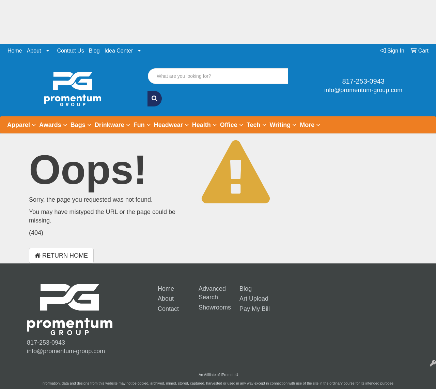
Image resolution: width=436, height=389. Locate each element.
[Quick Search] (218, 76)
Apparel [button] (18, 124)
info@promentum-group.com (363, 90)
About (34, 51)
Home (14, 51)
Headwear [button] (168, 124)
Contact (168, 308)
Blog (94, 51)
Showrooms (214, 307)
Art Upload (253, 298)
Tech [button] (254, 124)
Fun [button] (139, 124)
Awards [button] (50, 124)
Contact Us (70, 51)
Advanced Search (212, 293)
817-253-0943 (363, 81)
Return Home (61, 255)
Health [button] (201, 124)
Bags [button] (78, 124)
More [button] (307, 124)
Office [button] (228, 124)
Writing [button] (280, 124)
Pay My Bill (254, 308)
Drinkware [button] (109, 124)
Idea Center (119, 51)
